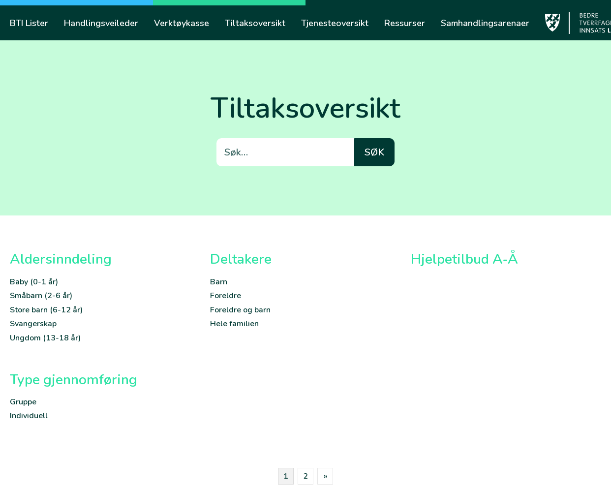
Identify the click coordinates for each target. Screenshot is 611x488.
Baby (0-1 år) (34, 281)
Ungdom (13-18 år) (45, 338)
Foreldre (225, 295)
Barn (218, 281)
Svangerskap (33, 323)
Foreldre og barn (240, 310)
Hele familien (234, 323)
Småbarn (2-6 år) (41, 295)
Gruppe (23, 401)
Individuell (29, 415)
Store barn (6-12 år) (46, 310)
